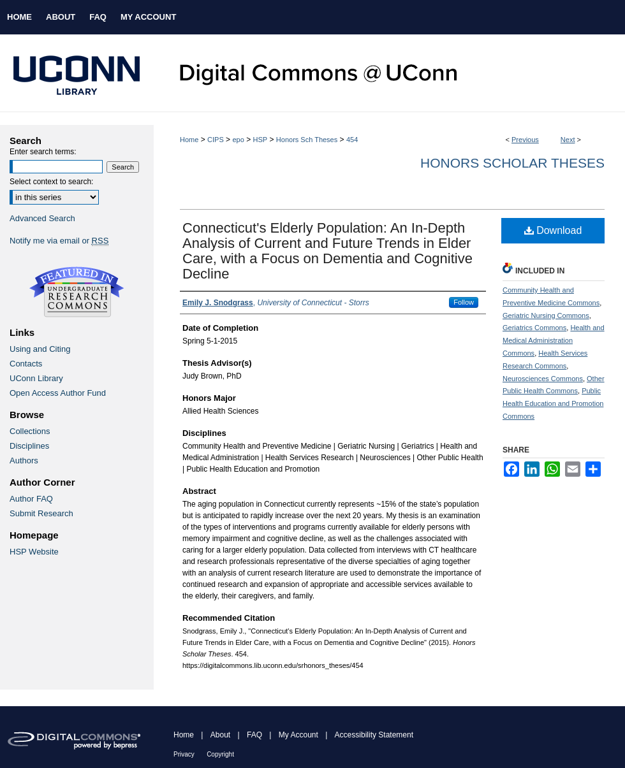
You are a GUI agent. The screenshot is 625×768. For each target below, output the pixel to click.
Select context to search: (51, 181)
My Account (298, 734)
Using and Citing (40, 349)
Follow (463, 302)
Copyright (220, 754)
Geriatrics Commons (534, 327)
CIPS (215, 139)
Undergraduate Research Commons (76, 292)
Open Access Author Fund (58, 393)
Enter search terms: (43, 151)
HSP (260, 139)
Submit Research (41, 513)
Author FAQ (31, 499)
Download (553, 230)
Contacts (26, 363)
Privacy (184, 754)
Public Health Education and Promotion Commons (553, 403)
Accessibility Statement (374, 734)
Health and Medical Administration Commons (554, 340)
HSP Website (34, 551)
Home (189, 139)
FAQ (254, 734)
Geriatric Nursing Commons (546, 315)
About (220, 734)
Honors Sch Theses (306, 139)
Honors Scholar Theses (512, 163)
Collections (30, 431)
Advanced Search (42, 218)
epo (238, 139)
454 (352, 139)
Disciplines (29, 446)
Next (568, 139)
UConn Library (36, 378)
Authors (24, 460)
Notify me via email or (59, 240)
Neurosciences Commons (543, 378)
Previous (525, 139)
